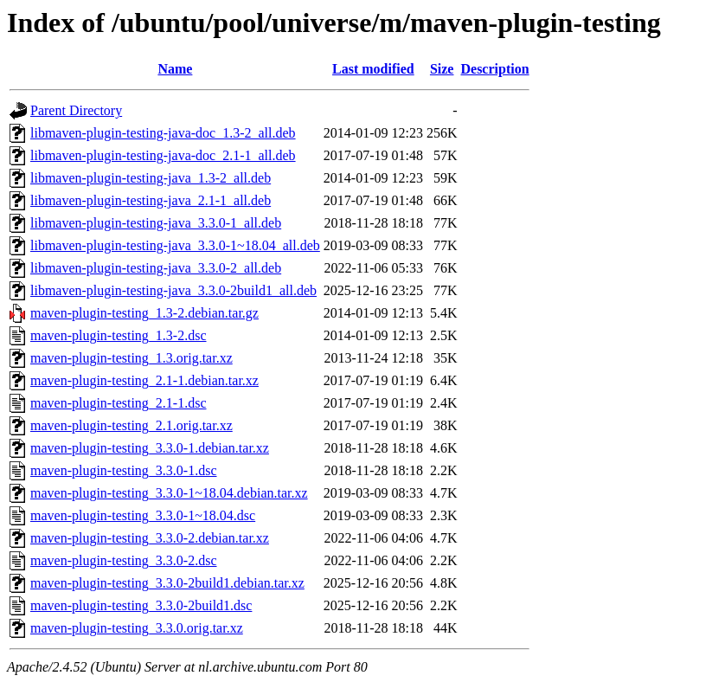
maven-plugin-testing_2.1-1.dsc (118, 403)
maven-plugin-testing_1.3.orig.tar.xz (131, 358)
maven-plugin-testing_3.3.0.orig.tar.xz (136, 628)
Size (442, 68)
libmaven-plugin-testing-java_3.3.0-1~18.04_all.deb (175, 245)
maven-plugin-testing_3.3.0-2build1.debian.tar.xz (167, 583)
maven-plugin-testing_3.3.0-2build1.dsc (141, 605)
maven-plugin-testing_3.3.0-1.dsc (123, 470)
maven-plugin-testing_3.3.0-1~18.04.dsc (142, 515)
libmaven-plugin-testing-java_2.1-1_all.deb (150, 200)
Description (494, 68)
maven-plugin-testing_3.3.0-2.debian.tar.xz (149, 538)
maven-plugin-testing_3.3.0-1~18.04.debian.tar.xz (169, 493)
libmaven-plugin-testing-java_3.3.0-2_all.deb (155, 268)
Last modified (373, 68)
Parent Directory (76, 110)
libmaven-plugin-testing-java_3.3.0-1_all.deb (155, 223)
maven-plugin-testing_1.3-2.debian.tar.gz (144, 313)
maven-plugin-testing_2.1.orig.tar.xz (131, 425)
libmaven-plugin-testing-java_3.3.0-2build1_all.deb (173, 290)
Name (174, 68)
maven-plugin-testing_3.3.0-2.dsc (123, 560)
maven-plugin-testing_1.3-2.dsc (118, 335)
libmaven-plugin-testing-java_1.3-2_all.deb (150, 177)
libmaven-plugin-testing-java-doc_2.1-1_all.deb (163, 155)
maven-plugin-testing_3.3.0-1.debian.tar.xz (149, 448)
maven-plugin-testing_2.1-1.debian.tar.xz (144, 380)
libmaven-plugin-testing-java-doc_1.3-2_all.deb (163, 132)
